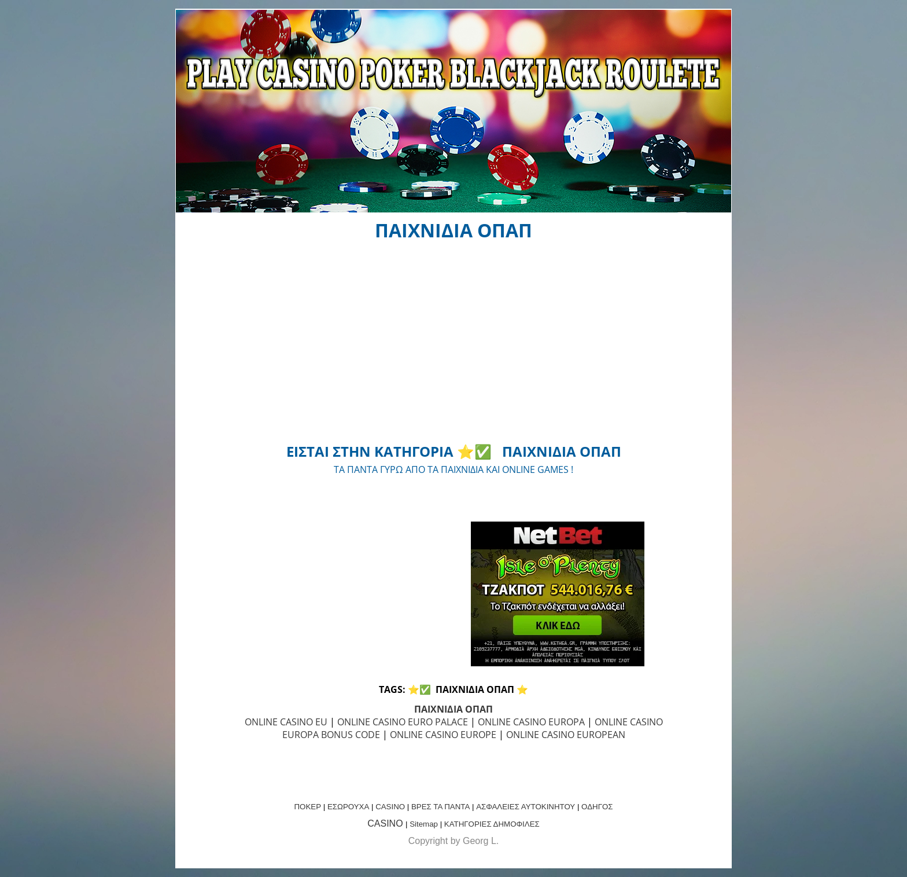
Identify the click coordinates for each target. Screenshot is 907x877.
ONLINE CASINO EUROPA (531, 721)
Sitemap (424, 824)
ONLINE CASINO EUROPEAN (565, 734)
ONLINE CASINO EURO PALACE (402, 721)
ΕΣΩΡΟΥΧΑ (348, 806)
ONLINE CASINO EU (286, 721)
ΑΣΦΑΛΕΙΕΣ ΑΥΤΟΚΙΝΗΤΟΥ (525, 806)
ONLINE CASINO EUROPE (443, 734)
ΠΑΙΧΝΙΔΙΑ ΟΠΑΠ (453, 709)
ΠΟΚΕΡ (307, 806)
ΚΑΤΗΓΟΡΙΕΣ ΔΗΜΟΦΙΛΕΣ (492, 824)
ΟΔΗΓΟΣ (597, 806)
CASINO (390, 806)
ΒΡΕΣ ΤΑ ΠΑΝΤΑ (440, 806)
